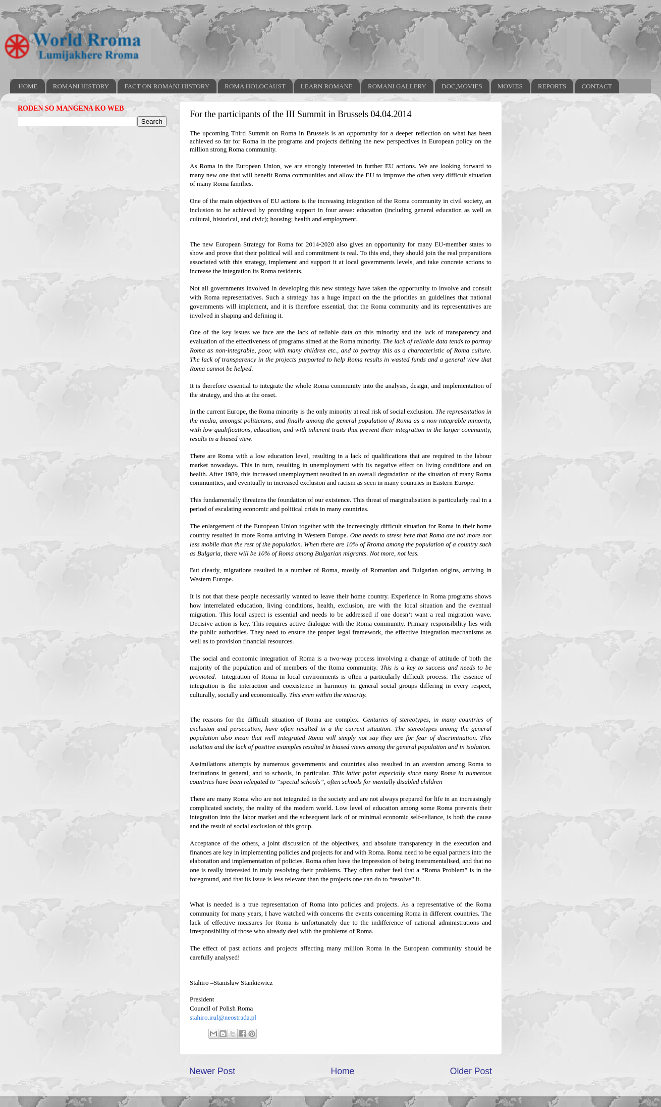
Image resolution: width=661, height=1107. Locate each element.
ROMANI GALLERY (397, 86)
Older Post (471, 1071)
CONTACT (597, 86)
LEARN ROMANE (327, 86)
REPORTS (552, 86)
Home (342, 1071)
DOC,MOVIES (462, 86)
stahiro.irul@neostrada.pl (223, 1017)
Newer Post (212, 1071)
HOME (27, 86)
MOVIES (510, 86)
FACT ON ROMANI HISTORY (166, 86)
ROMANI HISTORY (81, 86)
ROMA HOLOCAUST (255, 86)
